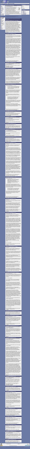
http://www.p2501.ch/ (10, 178)
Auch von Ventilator (24, 14)
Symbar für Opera (2, 14)
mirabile (7, 63)
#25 (15, 85)
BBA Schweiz (2, 23)
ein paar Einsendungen (25, 13)
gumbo (1, 27)
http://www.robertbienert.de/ (11, 112)
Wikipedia (23, 11)
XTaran (1, 28)
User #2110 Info (7, 427)
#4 (12, 118)
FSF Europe (2, 21)
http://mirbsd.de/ (10, 64)
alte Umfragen (16, 448)
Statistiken (2, 10)
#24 (15, 316)
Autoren (20, 448)
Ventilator (7, 433)
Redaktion (2, 11)
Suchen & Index (2, 9)
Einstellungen (22, 448)
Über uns (1, 6)
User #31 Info (7, 178)
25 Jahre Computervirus (12, 16)
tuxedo (1, 29)
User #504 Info (7, 64)
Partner (1, 12)
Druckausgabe (7, 16)
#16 (15, 273)
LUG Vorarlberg (2, 18)
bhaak (7, 130)
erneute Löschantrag (9, 7)
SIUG (1, 19)
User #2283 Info (7, 112)
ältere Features (12, 448)
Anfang (6, 448)
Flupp (1, 26)
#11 (17, 388)
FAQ (1, 5)
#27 (15, 124)
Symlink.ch (23, 12)
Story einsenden (2, 8)
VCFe (1, 24)
